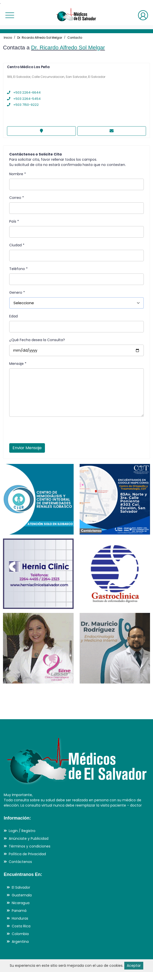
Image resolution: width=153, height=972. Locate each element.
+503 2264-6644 (24, 92)
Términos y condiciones (29, 846)
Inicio (8, 37)
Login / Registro (22, 830)
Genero (17, 292)
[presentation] (47, 431)
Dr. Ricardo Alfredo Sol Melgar (39, 37)
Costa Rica (21, 926)
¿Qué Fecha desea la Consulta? (37, 339)
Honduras (20, 918)
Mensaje (17, 363)
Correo (16, 197)
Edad (13, 316)
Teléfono (18, 268)
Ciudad (16, 245)
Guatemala (22, 895)
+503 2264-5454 (24, 98)
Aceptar (134, 965)
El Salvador (21, 887)
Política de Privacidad (27, 853)
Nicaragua (20, 902)
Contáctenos (20, 861)
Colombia (20, 933)
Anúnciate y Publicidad (28, 838)
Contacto (74, 37)
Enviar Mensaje (27, 448)
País (14, 221)
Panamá (19, 910)
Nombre (17, 173)
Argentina (20, 941)
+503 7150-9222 (23, 104)
